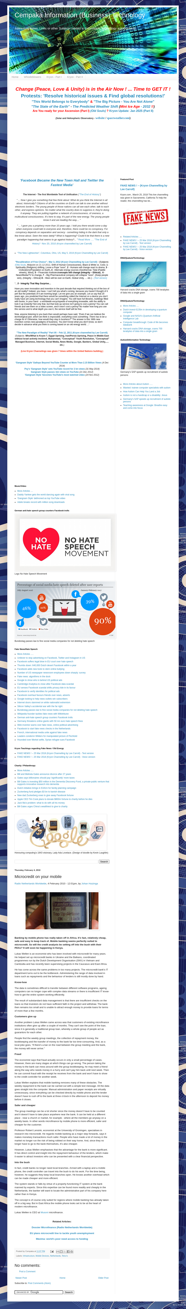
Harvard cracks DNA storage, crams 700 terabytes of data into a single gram (142, 330)
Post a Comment (27, 1271)
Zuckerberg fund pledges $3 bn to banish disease (41, 791)
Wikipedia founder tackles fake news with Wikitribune (43, 714)
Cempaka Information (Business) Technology (80, 15)
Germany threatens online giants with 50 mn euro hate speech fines (50, 721)
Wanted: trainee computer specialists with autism (146, 387)
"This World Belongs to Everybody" (60, 101)
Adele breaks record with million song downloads (41, 502)
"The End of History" (89, 194)
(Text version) (100, 278)
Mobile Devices (42, 1256)
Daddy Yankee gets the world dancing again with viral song (45, 494)
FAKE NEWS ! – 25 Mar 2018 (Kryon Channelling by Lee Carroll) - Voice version (56, 757)
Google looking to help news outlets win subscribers (42, 699)
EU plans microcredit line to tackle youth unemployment (62, 1233)
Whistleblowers (32, 76)
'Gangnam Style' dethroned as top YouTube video (41, 498)
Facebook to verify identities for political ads (38, 691)
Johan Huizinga (89, 883)
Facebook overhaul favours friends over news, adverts (43, 695)
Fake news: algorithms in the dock (33, 676)
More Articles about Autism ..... (138, 384)
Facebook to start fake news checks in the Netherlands (44, 728)
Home (15, 76)
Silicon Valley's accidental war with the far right (40, 706)
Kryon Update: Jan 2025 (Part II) (131, 110)
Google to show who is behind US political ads (39, 680)
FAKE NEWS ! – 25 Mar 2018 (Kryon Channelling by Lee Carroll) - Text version (55, 753)
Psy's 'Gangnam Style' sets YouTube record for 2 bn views (54, 369)
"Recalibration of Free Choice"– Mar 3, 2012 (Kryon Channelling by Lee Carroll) (56, 262)
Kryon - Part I (54, 76)
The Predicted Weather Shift (95, 106)
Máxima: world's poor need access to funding (62, 1239)
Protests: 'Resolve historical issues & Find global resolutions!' (93, 96)
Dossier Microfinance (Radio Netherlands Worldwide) (62, 1227)
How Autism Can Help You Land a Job (141, 391)
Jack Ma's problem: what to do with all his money (41, 803)
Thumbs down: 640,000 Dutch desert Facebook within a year (46, 665)
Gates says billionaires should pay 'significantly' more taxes (46, 778)
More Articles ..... (25, 654)
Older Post (103, 1278)
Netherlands (55, 1256)
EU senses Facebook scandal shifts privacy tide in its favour (46, 687)
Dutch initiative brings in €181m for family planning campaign (46, 788)
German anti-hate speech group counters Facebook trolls (45, 717)
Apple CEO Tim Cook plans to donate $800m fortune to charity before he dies (54, 799)
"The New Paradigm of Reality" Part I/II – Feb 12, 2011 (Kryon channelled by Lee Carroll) (62, 332)
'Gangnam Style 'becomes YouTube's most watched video (55, 375)
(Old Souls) (98, 110)
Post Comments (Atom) (39, 1283)
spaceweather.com (118, 118)
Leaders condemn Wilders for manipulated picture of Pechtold (47, 736)
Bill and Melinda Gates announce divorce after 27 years (44, 774)
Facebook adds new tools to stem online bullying (40, 669)
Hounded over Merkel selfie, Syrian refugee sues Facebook (46, 739)
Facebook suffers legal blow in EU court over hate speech (45, 661)
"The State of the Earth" (50, 106)
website (100, 118)
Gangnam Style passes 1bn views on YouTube (55, 372)
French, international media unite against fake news (42, 732)
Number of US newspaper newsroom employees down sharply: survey (51, 672)
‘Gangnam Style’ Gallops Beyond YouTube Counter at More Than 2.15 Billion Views (59, 362)
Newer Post (21, 1278)
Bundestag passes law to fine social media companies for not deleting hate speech (57, 710)
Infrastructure (29, 1256)
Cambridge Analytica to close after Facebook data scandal (45, 684)
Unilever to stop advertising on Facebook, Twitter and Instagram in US (51, 658)
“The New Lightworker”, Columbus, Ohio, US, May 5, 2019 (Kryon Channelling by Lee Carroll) (62, 253)
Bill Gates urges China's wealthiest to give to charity (42, 806)
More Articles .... (25, 491)
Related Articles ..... (132, 236)
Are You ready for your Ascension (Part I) (61, 110)
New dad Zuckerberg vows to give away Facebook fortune (45, 795)
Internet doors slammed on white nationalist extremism (43, 702)
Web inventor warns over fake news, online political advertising (47, 725)
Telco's (65, 1256)
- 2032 (137, 106)
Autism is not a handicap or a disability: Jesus (145, 395)
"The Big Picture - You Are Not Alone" (124, 101)
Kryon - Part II (75, 76)
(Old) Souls (20, 265)
